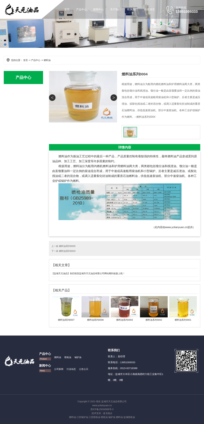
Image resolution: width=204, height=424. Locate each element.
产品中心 (81, 9)
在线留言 (149, 9)
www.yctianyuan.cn (176, 227)
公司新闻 (58, 369)
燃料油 (57, 357)
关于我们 (115, 9)
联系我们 (132, 9)
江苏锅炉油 (82, 417)
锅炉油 (77, 357)
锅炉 (64, 180)
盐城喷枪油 (129, 417)
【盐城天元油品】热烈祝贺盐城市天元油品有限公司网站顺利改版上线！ (88, 273)
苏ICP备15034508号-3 (102, 409)
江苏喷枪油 (94, 417)
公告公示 (83, 369)
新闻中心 (98, 9)
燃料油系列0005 (67, 246)
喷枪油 (67, 357)
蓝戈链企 (107, 413)
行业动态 (71, 369)
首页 (67, 9)
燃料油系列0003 (67, 251)
